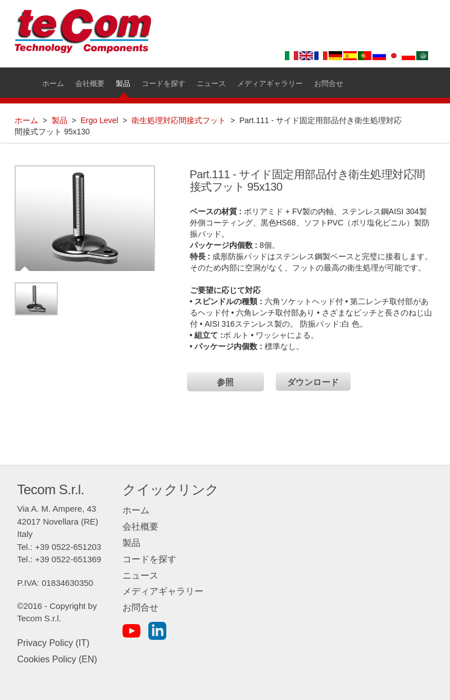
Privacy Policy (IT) (53, 643)
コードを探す (149, 559)
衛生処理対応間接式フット (178, 120)
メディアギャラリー (162, 591)
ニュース (140, 575)
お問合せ (140, 607)
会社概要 (140, 526)
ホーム (26, 120)
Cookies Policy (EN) (57, 659)
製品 (59, 120)
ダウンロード (313, 382)
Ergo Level (99, 120)
